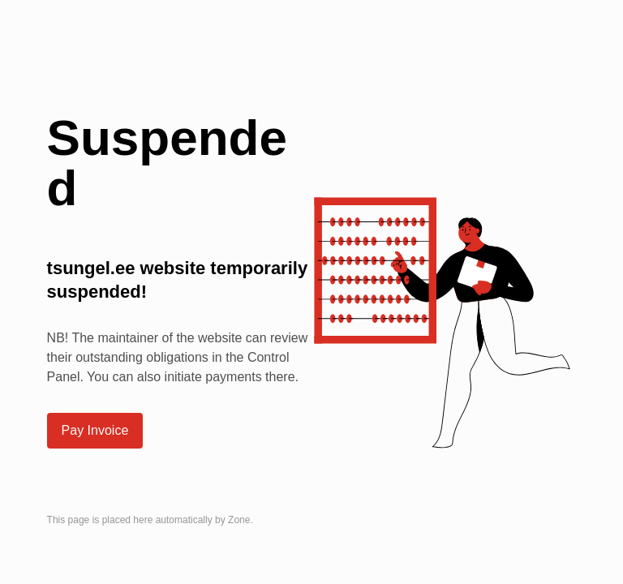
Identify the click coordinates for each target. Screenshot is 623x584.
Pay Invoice (95, 430)
